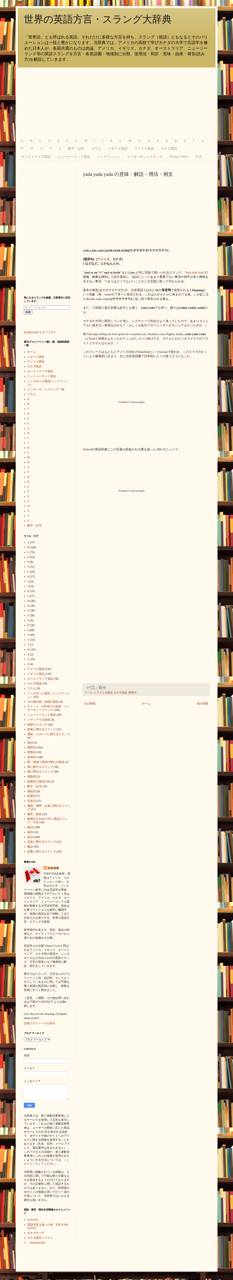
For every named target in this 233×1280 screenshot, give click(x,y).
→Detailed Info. (36, 1242)
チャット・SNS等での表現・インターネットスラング (48, 708)
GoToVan (32, 1219)
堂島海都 (53, 868)
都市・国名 (34, 814)
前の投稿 (202, 703)
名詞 (30, 837)
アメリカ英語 (144, 148)
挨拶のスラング (37, 724)
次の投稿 (89, 703)
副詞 (30, 832)
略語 (30, 846)
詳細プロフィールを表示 (39, 1023)
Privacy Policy (179, 156)
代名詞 (31, 800)
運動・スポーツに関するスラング (48, 734)
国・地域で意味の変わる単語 (45, 762)
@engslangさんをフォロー (40, 332)
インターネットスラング (145, 156)
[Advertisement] (116, 102)
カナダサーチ (35, 1232)
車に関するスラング (40, 766)
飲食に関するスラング (41, 729)
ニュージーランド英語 (73, 156)
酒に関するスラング (40, 771)
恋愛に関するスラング (41, 851)
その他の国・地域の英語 (43, 701)
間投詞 (31, 752)
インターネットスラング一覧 (45, 389)
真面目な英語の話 (38, 781)
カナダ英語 (169, 148)
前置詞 (31, 796)
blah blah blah (195, 272)
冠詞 (30, 742)
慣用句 (132, 692)
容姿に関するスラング (41, 841)
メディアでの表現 (38, 719)
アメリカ (103, 259)
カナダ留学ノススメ (40, 1237)
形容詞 (31, 757)
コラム (96, 148)
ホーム (146, 703)
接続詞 (31, 791)
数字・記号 (76, 148)
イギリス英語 (117, 148)
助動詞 (31, 776)
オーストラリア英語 (36, 156)
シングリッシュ (108, 156)
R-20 (198, 156)
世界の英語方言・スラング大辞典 (98, 19)
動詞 (30, 827)
